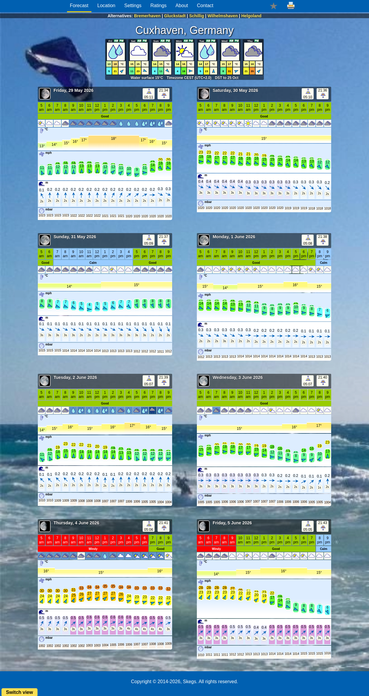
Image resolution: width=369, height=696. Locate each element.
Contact (205, 5)
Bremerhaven (147, 15)
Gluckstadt (175, 15)
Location (106, 5)
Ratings (158, 5)
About (181, 5)
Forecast (79, 5)
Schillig (196, 15)
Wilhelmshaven (223, 15)
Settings (132, 5)
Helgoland (251, 15)
